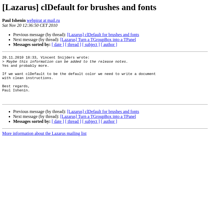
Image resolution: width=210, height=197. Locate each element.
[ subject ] (91, 44)
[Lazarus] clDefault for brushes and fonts (103, 34)
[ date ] (58, 44)
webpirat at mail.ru (43, 20)
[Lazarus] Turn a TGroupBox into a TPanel (98, 39)
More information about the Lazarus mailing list (44, 142)
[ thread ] (73, 44)
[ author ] (109, 44)
